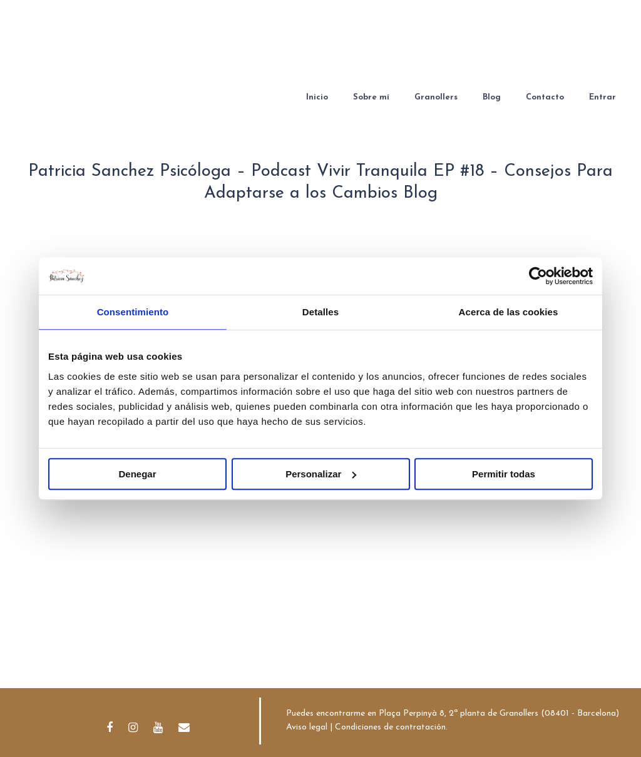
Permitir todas (503, 474)
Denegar (137, 474)
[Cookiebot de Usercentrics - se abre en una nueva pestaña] (538, 276)
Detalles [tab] (320, 312)
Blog (492, 97)
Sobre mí (371, 97)
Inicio (317, 97)
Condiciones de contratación (390, 727)
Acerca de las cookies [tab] (508, 312)
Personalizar (320, 474)
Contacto (545, 97)
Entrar (602, 97)
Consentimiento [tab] (133, 312)
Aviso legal (306, 727)
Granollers (436, 97)
